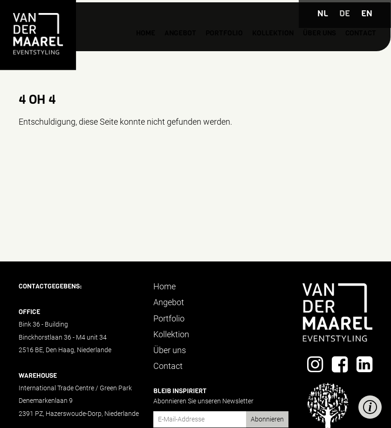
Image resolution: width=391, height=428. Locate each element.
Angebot (136, 51)
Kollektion (243, 51)
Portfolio (186, 51)
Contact (345, 51)
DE (344, 13)
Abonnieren (267, 419)
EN (366, 13)
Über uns (297, 51)
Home (96, 51)
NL (322, 13)
